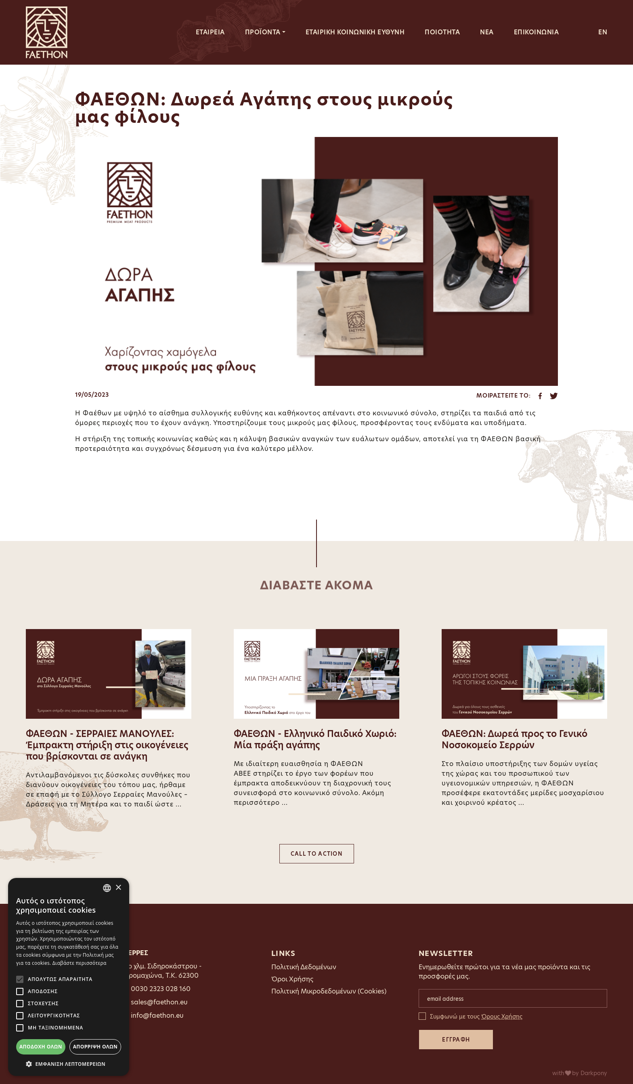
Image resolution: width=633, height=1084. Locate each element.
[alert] (68, 977)
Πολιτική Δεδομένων (303, 967)
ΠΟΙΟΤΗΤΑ (442, 32)
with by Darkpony (579, 1073)
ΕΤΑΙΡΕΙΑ (210, 32)
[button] (68, 1064)
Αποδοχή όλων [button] (40, 1046)
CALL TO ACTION (316, 853)
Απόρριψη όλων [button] (95, 1046)
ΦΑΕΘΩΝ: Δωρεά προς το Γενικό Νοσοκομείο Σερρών (514, 739)
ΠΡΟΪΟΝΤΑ (263, 32)
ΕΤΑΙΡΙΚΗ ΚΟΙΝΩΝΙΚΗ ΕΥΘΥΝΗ (355, 32)
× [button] (118, 888)
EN (602, 32)
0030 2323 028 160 (161, 988)
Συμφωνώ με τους (476, 1016)
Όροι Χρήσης (292, 979)
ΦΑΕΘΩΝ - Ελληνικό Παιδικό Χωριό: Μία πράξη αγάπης (315, 739)
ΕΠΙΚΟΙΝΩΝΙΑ (536, 32)
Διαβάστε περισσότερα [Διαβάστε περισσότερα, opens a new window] (79, 963)
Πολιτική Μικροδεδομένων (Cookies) (328, 991)
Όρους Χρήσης (501, 1016)
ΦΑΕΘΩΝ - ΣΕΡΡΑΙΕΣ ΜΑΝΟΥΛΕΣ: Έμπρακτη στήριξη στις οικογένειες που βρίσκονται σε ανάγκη (107, 745)
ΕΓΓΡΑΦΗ (456, 1039)
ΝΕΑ (487, 32)
